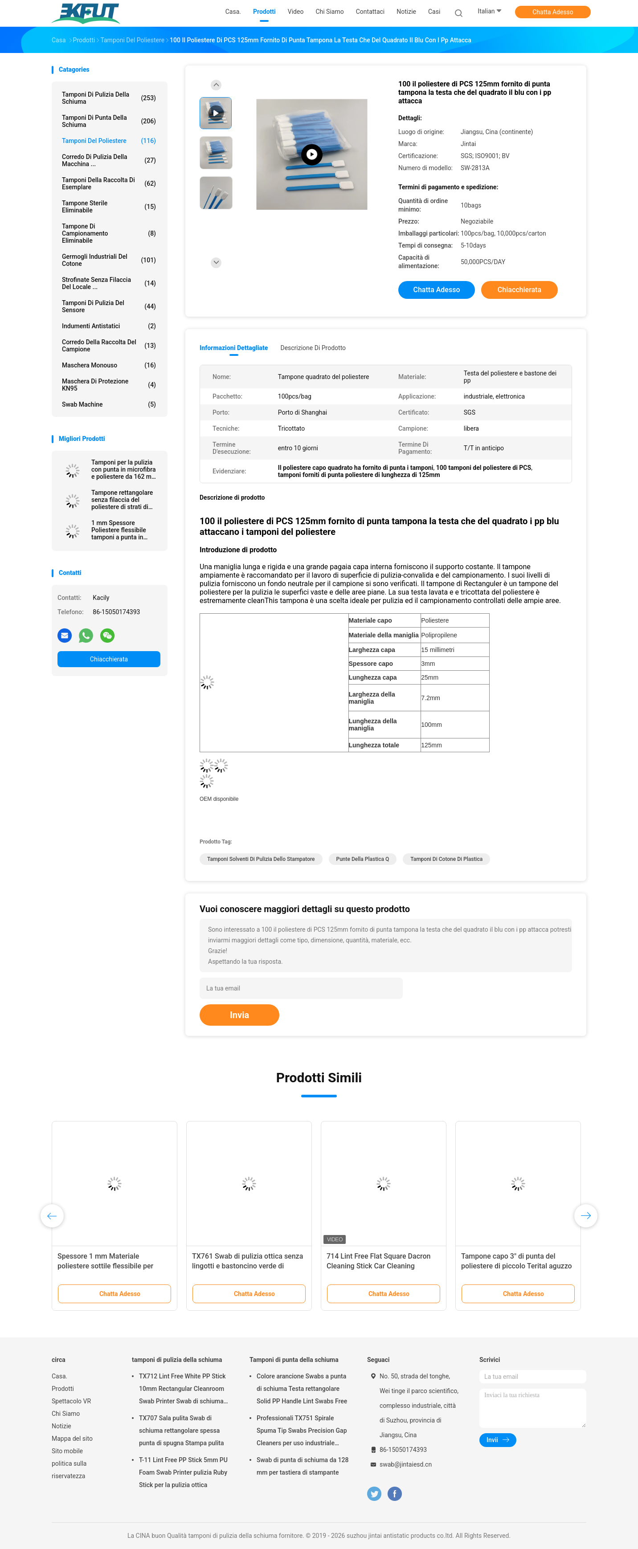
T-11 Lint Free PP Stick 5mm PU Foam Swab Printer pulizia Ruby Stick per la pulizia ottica (183, 1472)
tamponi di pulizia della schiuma (109, 98)
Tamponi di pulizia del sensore (109, 306)
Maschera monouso (109, 365)
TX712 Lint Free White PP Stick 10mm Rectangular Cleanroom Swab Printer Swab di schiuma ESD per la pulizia (182, 1390)
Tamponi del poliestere (109, 140)
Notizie (61, 1426)
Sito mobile (67, 1451)
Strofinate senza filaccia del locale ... (109, 283)
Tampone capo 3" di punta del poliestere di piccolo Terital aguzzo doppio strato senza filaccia (516, 1266)
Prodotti (63, 1388)
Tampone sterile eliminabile (109, 207)
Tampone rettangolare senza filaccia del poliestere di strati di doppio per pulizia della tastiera (123, 499)
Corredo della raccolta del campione (109, 345)
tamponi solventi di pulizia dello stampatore (261, 859)
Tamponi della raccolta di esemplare (109, 183)
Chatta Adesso (552, 12)
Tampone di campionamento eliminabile (109, 233)
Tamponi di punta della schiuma (109, 121)
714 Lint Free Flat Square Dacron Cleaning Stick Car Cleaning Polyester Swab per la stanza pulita (382, 1266)
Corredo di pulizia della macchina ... (109, 160)
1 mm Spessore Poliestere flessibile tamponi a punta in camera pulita (118, 530)
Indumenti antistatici (109, 326)
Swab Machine (109, 404)
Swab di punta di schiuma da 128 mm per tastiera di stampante (302, 1466)
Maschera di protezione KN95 (109, 385)
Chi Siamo (66, 1413)
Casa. (59, 1376)
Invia (239, 1015)
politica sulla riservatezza (69, 1470)
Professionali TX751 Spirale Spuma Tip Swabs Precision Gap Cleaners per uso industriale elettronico (302, 1431)
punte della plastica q (362, 859)
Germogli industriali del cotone (109, 260)
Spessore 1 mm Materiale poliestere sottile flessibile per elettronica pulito (105, 1266)
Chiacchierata (109, 659)
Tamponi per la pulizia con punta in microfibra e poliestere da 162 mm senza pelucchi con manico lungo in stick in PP (124, 469)
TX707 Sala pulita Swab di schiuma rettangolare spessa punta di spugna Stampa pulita (181, 1430)
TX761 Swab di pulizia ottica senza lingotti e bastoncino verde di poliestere (247, 1266)
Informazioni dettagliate (234, 347)
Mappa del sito (72, 1438)
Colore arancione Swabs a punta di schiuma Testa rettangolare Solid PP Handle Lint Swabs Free (302, 1389)
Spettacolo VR (71, 1401)
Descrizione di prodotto (313, 347)
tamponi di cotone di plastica (446, 859)
